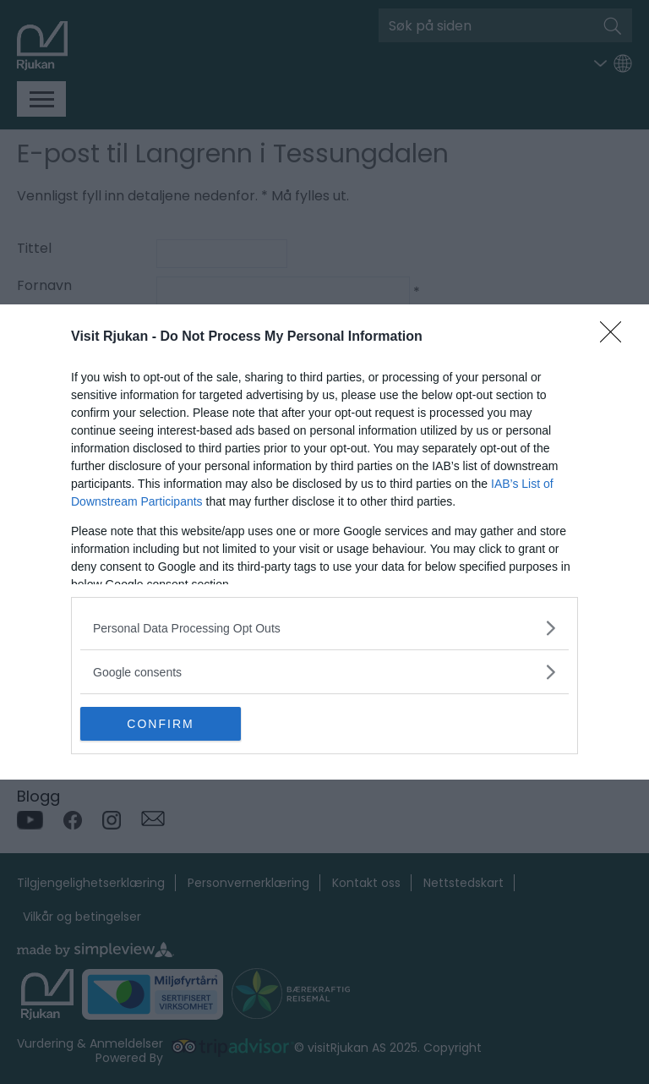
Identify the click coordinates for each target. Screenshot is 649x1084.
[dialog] (324, 542)
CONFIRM (160, 723)
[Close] (616, 337)
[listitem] (324, 628)
